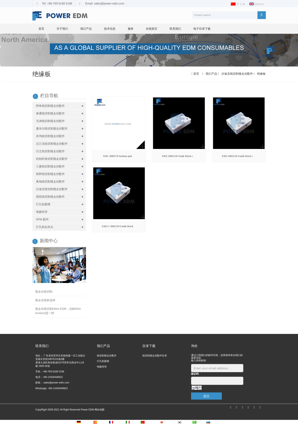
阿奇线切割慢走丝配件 (50, 105)
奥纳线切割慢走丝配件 (50, 181)
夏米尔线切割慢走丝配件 (52, 128)
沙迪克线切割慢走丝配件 (237, 73)
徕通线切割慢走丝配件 (50, 113)
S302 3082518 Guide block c (177, 156)
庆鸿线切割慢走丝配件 (50, 136)
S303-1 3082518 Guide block (117, 226)
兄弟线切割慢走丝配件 (50, 121)
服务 (131, 28)
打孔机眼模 (43, 204)
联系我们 (175, 28)
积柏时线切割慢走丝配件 (52, 158)
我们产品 (86, 28)
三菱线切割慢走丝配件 (50, 166)
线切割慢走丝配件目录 (154, 355)
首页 (41, 28)
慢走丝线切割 (43, 291)
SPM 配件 (42, 219)
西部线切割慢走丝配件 (50, 196)
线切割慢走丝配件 (107, 355)
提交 (206, 396)
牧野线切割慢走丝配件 (50, 174)
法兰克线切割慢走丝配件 (52, 143)
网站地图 (99, 409)
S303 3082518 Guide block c (237, 156)
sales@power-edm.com (56, 382)
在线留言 (151, 28)
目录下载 (148, 346)
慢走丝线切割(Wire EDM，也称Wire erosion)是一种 (58, 311)
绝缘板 (261, 73)
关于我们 (62, 28)
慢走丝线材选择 (45, 300)
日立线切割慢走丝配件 (50, 151)
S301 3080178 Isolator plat (117, 156)
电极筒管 (42, 211)
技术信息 (110, 28)
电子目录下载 (202, 28)
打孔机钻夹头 (44, 227)
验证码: (195, 373)
